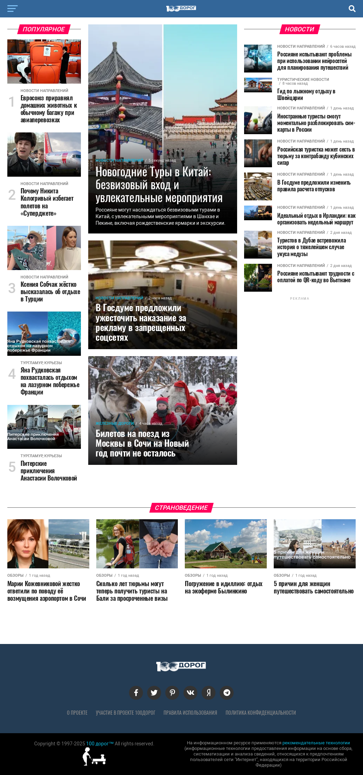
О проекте (77, 712)
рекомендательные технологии (316, 742)
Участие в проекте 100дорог (125, 712)
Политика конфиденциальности (261, 712)
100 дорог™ (100, 744)
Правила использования (190, 712)
